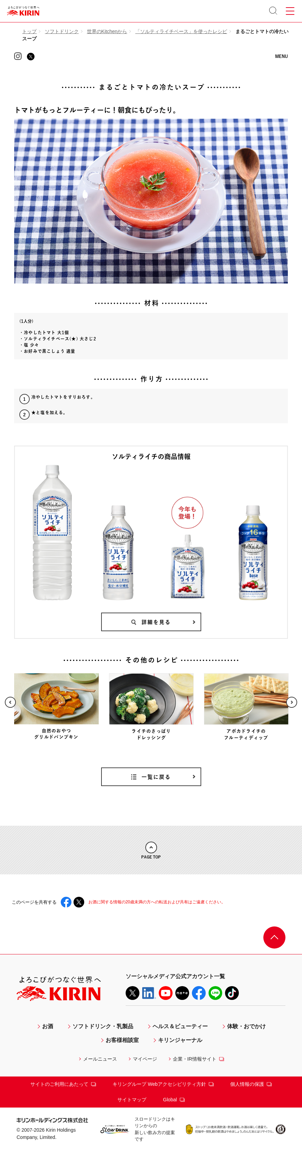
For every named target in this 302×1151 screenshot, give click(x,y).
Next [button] (291, 702)
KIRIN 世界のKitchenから (151, 62)
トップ (29, 31)
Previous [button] (10, 702)
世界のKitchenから (107, 31)
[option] (56, 706)
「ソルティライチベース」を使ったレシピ (181, 31)
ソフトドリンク (62, 31)
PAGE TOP (151, 850)
